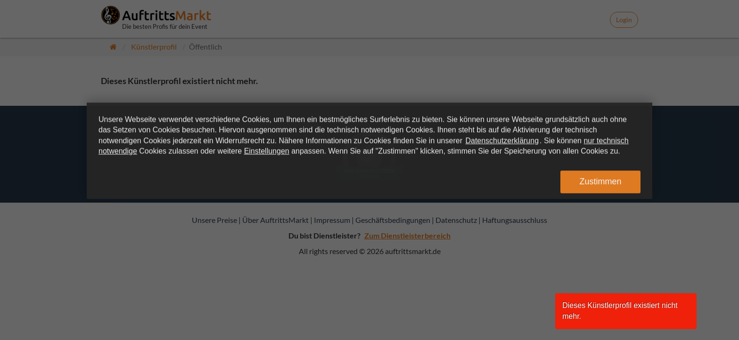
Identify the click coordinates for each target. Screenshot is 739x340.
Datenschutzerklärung (502, 140)
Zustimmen (600, 182)
